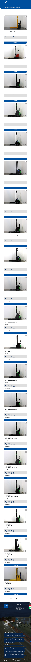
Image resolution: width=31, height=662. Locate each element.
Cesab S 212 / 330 (8, 525)
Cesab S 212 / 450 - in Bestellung (11, 235)
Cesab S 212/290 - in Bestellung (11, 118)
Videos (17, 626)
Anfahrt (17, 625)
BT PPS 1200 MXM (9, 60)
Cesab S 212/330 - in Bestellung (11, 89)
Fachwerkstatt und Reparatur (8, 621)
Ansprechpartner (18, 622)
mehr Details (15, 42)
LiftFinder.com (22, 659)
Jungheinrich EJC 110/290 (10, 31)
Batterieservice (6, 623)
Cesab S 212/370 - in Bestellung (11, 147)
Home (5, 7)
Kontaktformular (18, 623)
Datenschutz (6, 659)
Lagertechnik (13, 7)
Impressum (9, 659)
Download (5, 628)
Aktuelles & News (18, 621)
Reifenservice (6, 626)
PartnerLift (17, 627)
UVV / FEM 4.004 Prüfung (8, 619)
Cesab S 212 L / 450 (9, 264)
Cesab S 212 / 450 (8, 351)
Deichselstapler (17, 7)
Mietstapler (8, 7)
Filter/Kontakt (8, 12)
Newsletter (17, 624)
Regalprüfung (6, 625)
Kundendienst (6, 620)
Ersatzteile (6, 624)
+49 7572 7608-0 (18, 609)
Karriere (17, 620)
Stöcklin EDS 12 (8, 583)
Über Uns (17, 619)
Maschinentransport (7, 622)
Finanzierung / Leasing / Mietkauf (9, 627)
